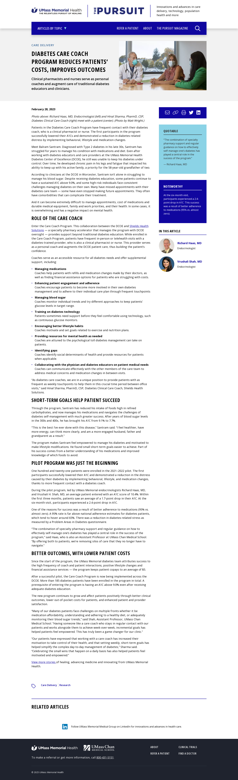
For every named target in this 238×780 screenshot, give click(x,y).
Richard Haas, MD (189, 243)
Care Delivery (42, 45)
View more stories (43, 662)
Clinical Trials (188, 747)
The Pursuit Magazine (172, 28)
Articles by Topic (52, 30)
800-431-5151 (105, 757)
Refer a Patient (128, 28)
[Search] (197, 28)
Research (64, 685)
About (147, 28)
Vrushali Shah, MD (189, 261)
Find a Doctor (188, 753)
